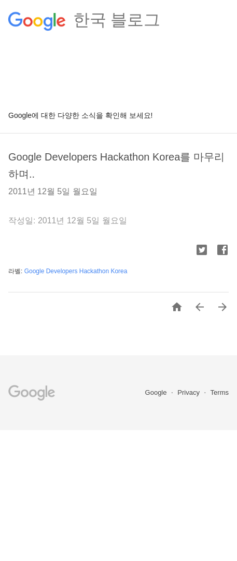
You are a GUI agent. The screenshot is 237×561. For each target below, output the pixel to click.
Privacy (189, 392)
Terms (220, 392)
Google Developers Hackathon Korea (76, 271)
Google (157, 392)
